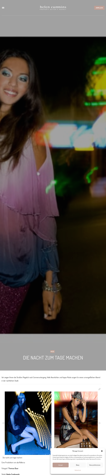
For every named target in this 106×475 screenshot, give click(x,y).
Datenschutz (78, 470)
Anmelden (99, 8)
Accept (60, 465)
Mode (52, 351)
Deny (77, 465)
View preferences (94, 465)
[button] (102, 451)
